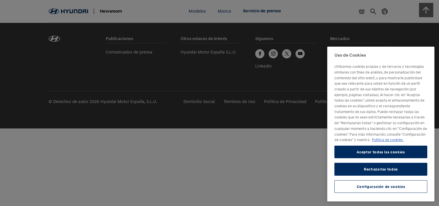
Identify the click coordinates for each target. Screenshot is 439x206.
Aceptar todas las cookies (381, 152)
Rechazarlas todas (381, 169)
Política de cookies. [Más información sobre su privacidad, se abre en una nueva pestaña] (388, 139)
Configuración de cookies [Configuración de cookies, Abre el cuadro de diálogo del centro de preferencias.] (381, 186)
